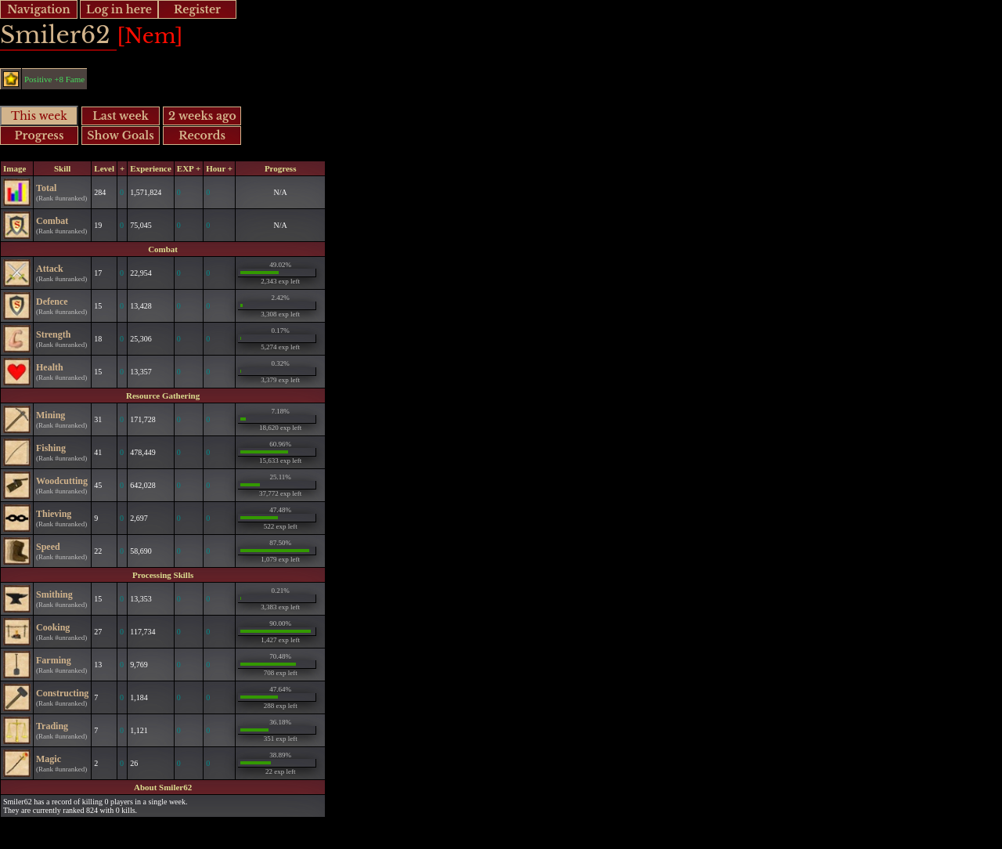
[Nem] (149, 36)
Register (197, 9)
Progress (39, 135)
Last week (120, 116)
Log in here (119, 9)
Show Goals (120, 135)
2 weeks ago (202, 116)
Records (201, 135)
